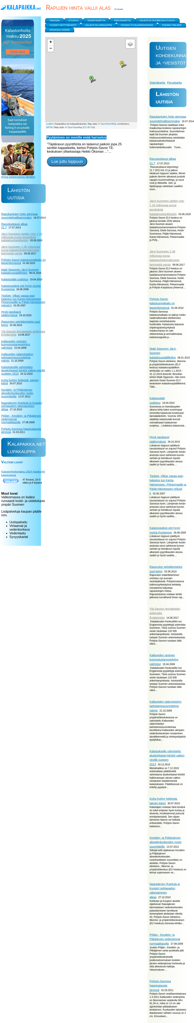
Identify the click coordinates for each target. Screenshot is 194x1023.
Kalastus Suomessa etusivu (157, 20)
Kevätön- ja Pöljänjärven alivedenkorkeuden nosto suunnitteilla (166, 842)
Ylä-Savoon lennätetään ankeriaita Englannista (23, 333)
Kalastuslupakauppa (98, 25)
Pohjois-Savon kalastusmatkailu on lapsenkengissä (162, 303)
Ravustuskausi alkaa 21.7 (14, 225)
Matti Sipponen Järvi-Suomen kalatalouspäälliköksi (20, 271)
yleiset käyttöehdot (63, 25)
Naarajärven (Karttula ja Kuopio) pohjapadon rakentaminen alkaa (21, 406)
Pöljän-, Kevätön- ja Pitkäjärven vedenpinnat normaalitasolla (165, 939)
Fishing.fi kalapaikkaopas (137, 25)
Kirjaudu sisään (60, 30)
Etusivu (73, 20)
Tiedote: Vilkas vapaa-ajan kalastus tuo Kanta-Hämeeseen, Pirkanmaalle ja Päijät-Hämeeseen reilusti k (168, 484)
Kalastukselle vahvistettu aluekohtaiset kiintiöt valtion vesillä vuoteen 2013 (23, 370)
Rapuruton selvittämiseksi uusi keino (20, 323)
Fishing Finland (172, 25)
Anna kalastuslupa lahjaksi (18, 176)
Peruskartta (174, 82)
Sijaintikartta (157, 82)
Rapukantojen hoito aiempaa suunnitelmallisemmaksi (19, 215)
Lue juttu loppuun (67, 161)
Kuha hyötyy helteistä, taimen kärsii (20, 382)
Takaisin (55, 20)
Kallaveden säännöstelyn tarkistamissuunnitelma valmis (166, 706)
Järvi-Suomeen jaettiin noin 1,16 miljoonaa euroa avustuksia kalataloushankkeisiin (21, 237)
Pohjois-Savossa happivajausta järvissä (160, 986)
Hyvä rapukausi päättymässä (11, 313)
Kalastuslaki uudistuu (14, 279)
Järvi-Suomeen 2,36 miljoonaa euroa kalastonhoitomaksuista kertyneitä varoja (20, 250)
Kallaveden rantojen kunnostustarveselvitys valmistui (164, 660)
